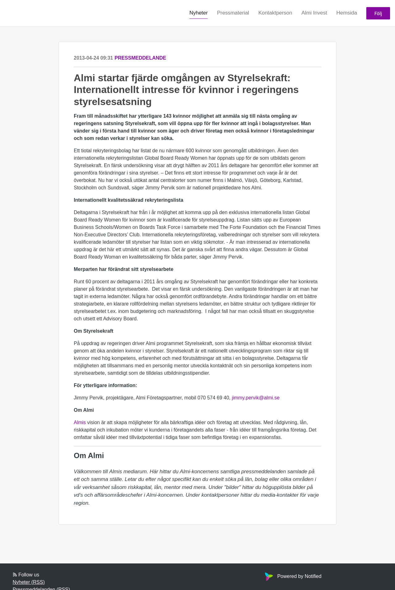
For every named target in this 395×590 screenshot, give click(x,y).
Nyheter (198, 13)
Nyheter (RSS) (29, 582)
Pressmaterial (233, 13)
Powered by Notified (292, 576)
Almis (80, 422)
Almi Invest (314, 13)
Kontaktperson (275, 13)
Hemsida (346, 13)
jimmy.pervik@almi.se (256, 397)
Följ (378, 13)
